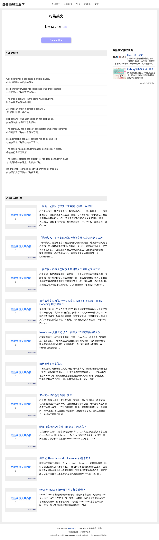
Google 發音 (56, 40)
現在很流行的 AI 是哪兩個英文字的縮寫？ (62, 426)
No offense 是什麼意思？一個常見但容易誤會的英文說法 (71, 332)
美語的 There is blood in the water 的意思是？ (65, 458)
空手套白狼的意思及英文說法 (55, 395)
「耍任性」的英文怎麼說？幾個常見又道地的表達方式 (69, 269)
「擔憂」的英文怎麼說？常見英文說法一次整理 (66, 206)
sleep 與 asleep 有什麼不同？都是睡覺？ (62, 489)
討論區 (87, 4)
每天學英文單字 (13, 4)
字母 (78, 4)
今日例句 (68, 4)
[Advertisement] (56, 66)
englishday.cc (73, 528)
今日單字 (56, 4)
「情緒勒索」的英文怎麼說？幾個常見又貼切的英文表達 (71, 237)
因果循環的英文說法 (50, 363)
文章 (97, 4)
